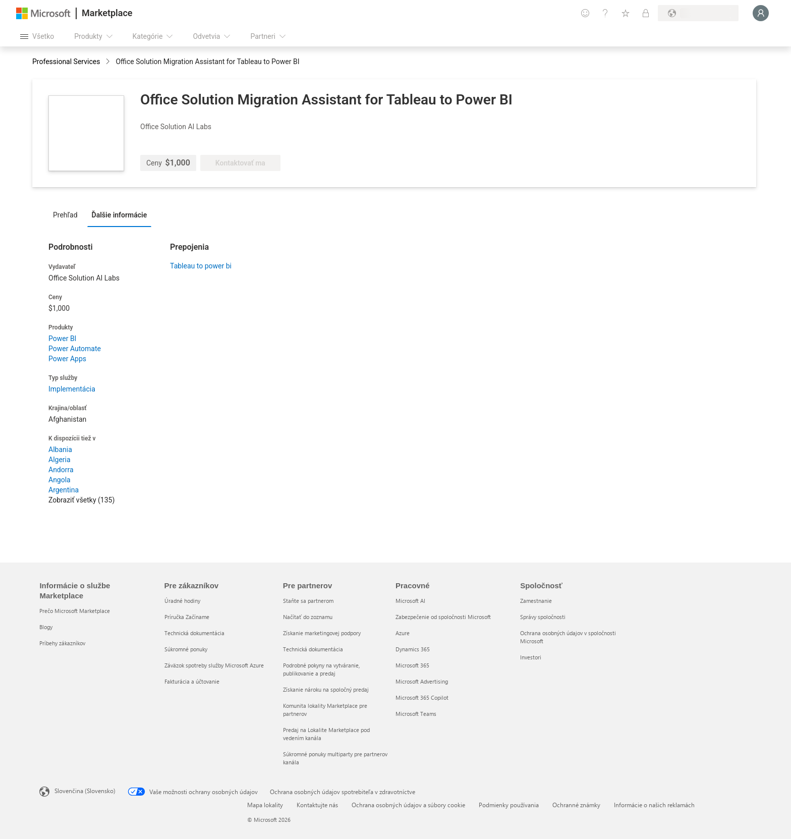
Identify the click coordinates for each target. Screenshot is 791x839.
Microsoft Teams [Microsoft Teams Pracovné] (416, 713)
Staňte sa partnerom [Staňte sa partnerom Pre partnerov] (308, 600)
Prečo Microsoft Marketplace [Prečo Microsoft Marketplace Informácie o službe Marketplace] (74, 610)
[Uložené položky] (625, 13)
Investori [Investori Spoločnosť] (530, 657)
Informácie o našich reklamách (654, 805)
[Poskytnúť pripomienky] (585, 13)
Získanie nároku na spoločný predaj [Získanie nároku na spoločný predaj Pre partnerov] (326, 689)
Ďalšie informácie (119, 215)
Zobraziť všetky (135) (81, 500)
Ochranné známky (576, 805)
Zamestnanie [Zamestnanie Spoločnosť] (536, 600)
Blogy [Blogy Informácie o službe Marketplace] (45, 627)
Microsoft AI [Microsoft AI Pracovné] (410, 600)
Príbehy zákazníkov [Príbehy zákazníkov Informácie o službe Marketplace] (62, 643)
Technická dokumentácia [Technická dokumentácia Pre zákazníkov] (194, 633)
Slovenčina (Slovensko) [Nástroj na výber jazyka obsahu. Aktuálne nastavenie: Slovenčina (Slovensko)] (85, 791)
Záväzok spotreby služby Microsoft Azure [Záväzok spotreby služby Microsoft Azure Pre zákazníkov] (214, 665)
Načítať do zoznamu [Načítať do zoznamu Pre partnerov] (307, 617)
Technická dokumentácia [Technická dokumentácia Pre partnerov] (313, 649)
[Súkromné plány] (646, 13)
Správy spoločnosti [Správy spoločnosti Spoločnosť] (543, 617)
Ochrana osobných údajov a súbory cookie (408, 805)
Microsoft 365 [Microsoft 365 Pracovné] (412, 665)
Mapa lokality (265, 805)
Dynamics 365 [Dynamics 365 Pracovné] (413, 649)
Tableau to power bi (201, 266)
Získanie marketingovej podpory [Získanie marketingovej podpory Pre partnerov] (322, 633)
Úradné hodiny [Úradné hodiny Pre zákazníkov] (182, 600)
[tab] (67, 214)
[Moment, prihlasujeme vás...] (761, 13)
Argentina (63, 490)
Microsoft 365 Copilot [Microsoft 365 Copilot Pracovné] (422, 697)
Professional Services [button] (66, 62)
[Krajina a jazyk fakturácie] (698, 13)
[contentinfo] (108, 62)
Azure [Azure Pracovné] (403, 633)
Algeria (59, 460)
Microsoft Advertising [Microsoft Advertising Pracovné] (422, 681)
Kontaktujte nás (317, 805)
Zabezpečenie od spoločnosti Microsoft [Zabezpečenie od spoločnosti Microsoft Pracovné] (443, 617)
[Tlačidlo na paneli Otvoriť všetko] (37, 36)
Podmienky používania (509, 805)
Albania (60, 449)
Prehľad (65, 215)
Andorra (61, 470)
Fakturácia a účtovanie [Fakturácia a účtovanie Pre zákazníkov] (191, 681)
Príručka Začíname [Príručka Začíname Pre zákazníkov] (186, 617)
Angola (59, 480)
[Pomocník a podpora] (605, 13)
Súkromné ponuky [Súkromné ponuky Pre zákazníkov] (185, 649)
